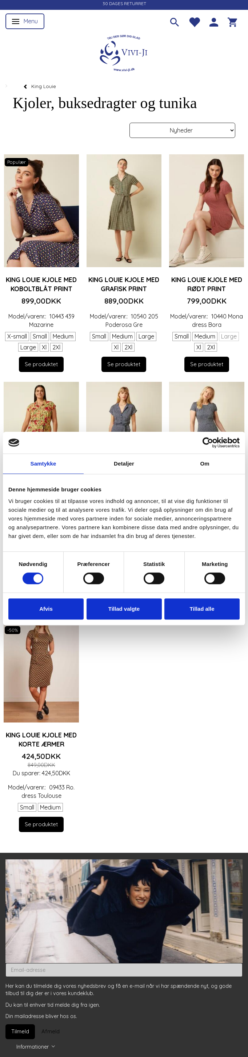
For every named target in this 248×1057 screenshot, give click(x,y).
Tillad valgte (124, 609)
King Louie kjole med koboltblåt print (41, 284)
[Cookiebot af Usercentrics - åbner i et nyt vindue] (208, 442)
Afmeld (50, 1031)
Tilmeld (20, 1031)
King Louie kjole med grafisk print (123, 284)
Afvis (46, 609)
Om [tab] (204, 463)
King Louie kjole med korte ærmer (41, 739)
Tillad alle (201, 609)
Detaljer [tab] (124, 463)
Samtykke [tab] (43, 463)
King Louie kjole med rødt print (206, 284)
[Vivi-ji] (124, 52)
